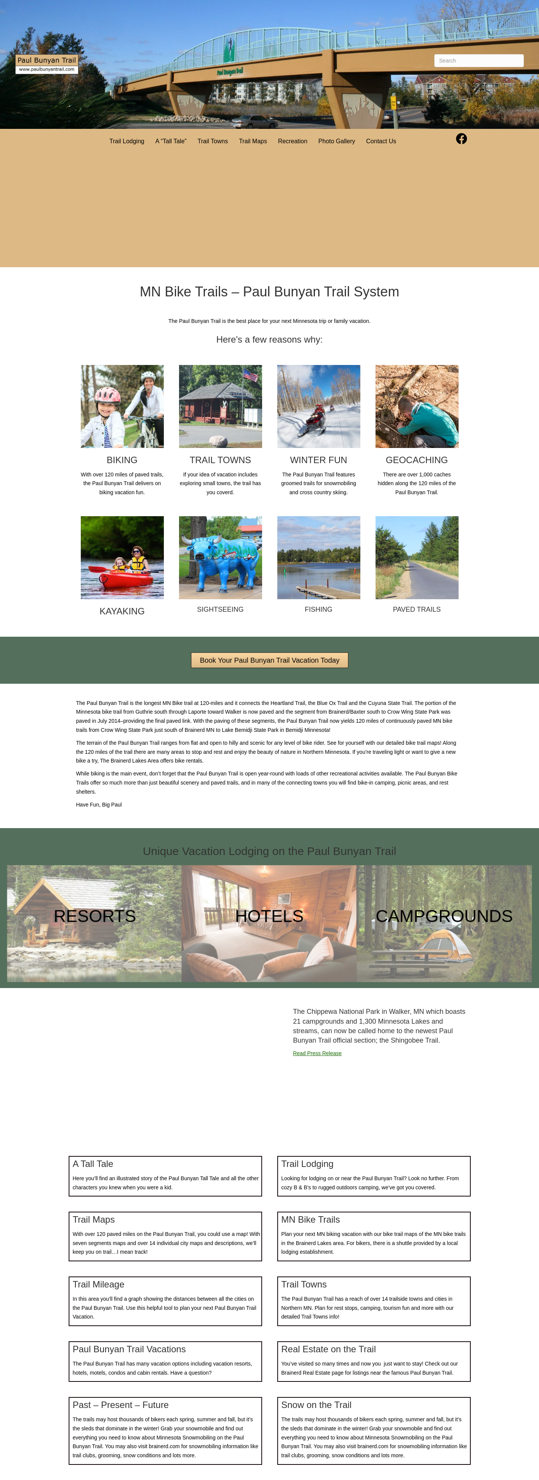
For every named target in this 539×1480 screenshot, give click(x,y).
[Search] (479, 60)
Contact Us (381, 141)
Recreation (292, 141)
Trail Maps (253, 141)
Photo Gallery (336, 141)
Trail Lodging (127, 141)
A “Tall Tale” (170, 141)
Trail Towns (213, 141)
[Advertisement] (253, 210)
